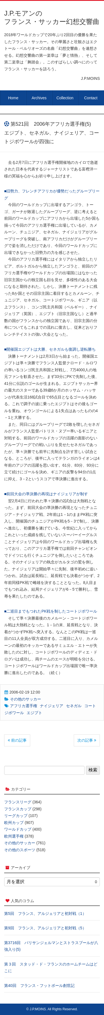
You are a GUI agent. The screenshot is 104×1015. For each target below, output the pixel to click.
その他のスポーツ (19, 850)
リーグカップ (15, 815)
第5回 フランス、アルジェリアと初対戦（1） (45, 913)
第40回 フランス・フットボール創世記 (39, 985)
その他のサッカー (25, 699)
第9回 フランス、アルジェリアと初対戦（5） (45, 928)
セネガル (74, 706)
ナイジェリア (51, 706)
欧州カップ (14, 822)
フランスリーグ (17, 802)
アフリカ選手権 (23, 706)
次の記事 (86, 740)
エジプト (34, 713)
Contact (90, 98)
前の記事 (17, 740)
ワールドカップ (17, 829)
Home (13, 98)
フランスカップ (17, 809)
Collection (64, 98)
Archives (39, 98)
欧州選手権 (14, 836)
